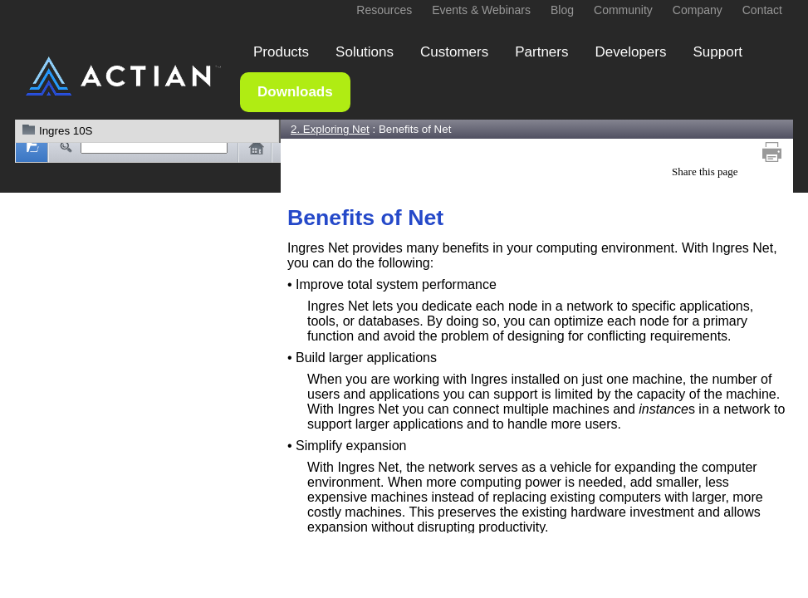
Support (717, 52)
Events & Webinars (481, 10)
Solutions (364, 52)
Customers (454, 52)
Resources (384, 10)
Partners (541, 52)
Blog (562, 10)
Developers (630, 52)
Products (281, 52)
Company (697, 10)
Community (623, 10)
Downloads (295, 92)
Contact (762, 10)
